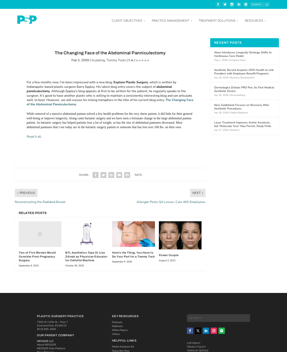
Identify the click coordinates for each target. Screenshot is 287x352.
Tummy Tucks (116, 57)
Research (235, 127)
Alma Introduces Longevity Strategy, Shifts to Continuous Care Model (243, 51)
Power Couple (169, 252)
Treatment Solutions (217, 18)
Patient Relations (239, 109)
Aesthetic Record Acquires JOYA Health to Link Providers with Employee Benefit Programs (244, 69)
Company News (237, 57)
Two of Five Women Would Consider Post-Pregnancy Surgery (37, 253)
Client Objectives (127, 18)
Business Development (242, 74)
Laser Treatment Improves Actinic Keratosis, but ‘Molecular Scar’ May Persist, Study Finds (242, 121)
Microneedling (237, 92)
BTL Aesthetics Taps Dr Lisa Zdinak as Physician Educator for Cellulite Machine (86, 253)
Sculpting (98, 57)
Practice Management (170, 18)
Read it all (34, 134)
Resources (254, 18)
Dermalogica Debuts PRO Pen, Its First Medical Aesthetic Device (244, 86)
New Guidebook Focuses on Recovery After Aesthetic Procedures (241, 104)
